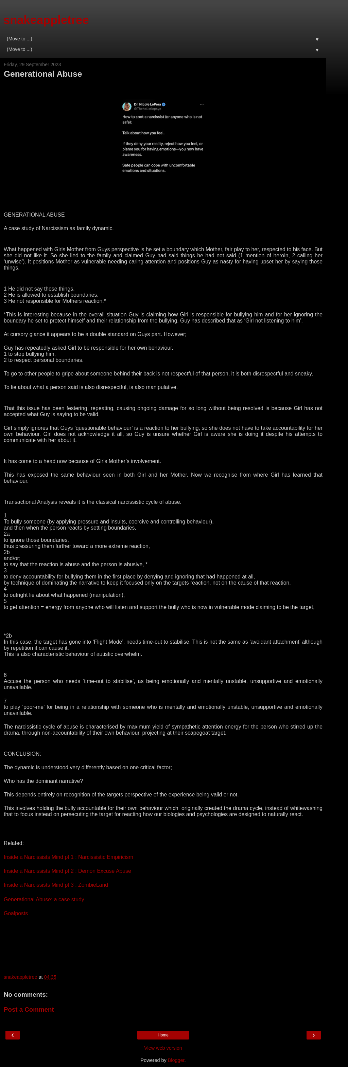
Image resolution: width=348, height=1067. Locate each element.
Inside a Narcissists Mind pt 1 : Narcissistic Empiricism (68, 857)
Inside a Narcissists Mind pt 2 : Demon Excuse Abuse (67, 871)
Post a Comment (29, 1009)
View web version (163, 1048)
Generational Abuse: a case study (44, 899)
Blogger (176, 1060)
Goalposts (16, 913)
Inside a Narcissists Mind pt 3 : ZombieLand (56, 885)
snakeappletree (46, 20)
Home (163, 1035)
